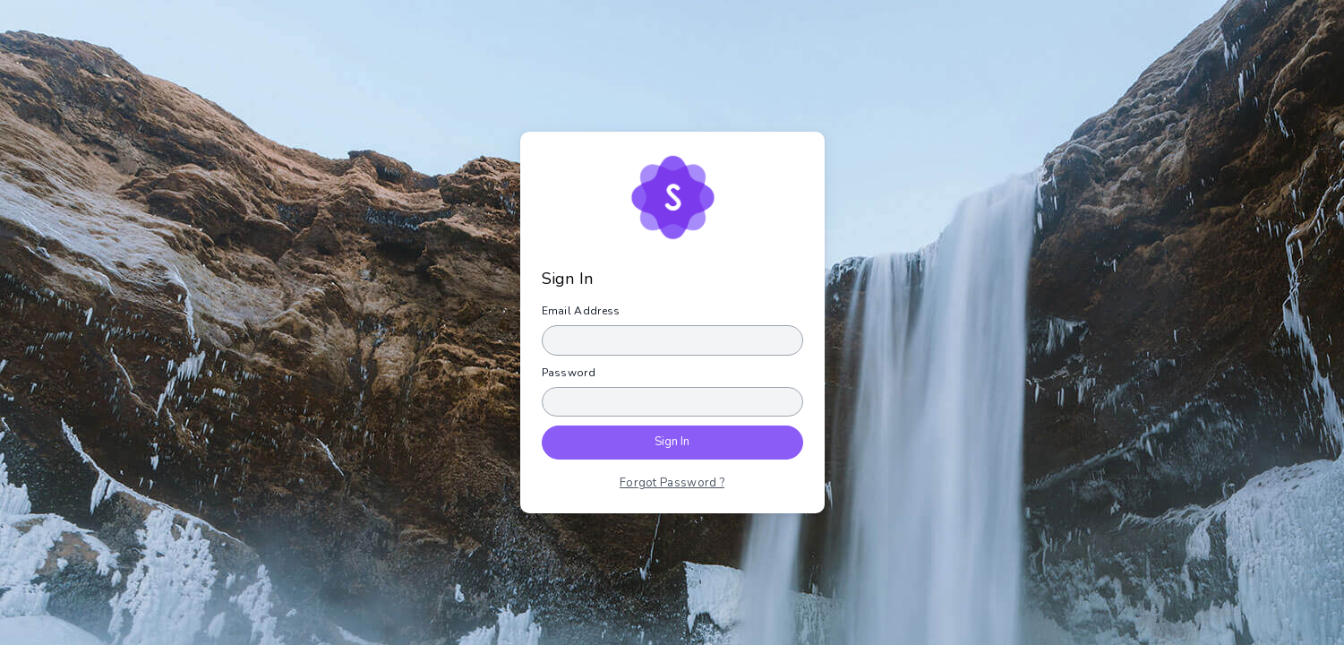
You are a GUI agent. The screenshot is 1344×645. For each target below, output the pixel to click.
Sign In (672, 442)
